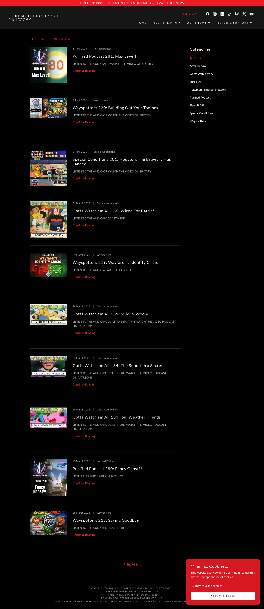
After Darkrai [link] (198, 66)
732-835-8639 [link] (188, 14)
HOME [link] (142, 22)
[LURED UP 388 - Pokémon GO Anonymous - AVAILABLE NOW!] (132, 3)
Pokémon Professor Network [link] (208, 89)
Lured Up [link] (195, 81)
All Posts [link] (195, 58)
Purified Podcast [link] (200, 97)
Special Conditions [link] (201, 113)
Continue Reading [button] (84, 70)
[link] (39, 19)
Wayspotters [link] (198, 121)
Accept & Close (223, 596)
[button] (167, 23)
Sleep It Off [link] (197, 105)
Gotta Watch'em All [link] (202, 73)
